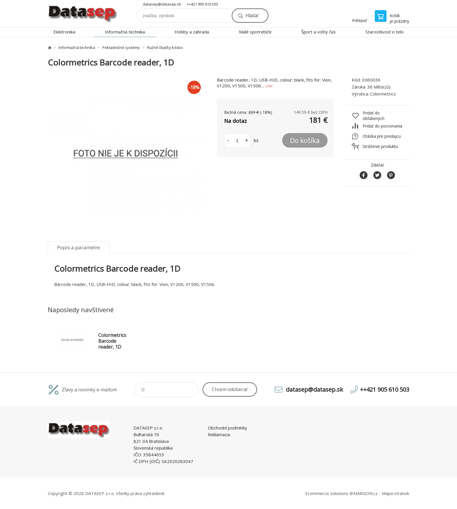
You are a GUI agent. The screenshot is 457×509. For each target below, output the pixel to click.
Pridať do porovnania (382, 126)
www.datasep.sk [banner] (83, 13)
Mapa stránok (395, 493)
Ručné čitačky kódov (165, 47)
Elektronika (64, 32)
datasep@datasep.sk (162, 4)
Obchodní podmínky (227, 428)
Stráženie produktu (380, 146)
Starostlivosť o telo (384, 32)
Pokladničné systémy (121, 47)
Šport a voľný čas (318, 32)
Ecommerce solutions (326, 493)
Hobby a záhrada (192, 32)
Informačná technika (125, 32)
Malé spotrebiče (255, 32)
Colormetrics (383, 94)
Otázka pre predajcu (382, 136)
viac (269, 86)
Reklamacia (219, 434)
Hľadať (251, 15)
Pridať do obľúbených (373, 115)
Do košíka (305, 140)
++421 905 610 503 (202, 4)
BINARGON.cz (363, 493)
